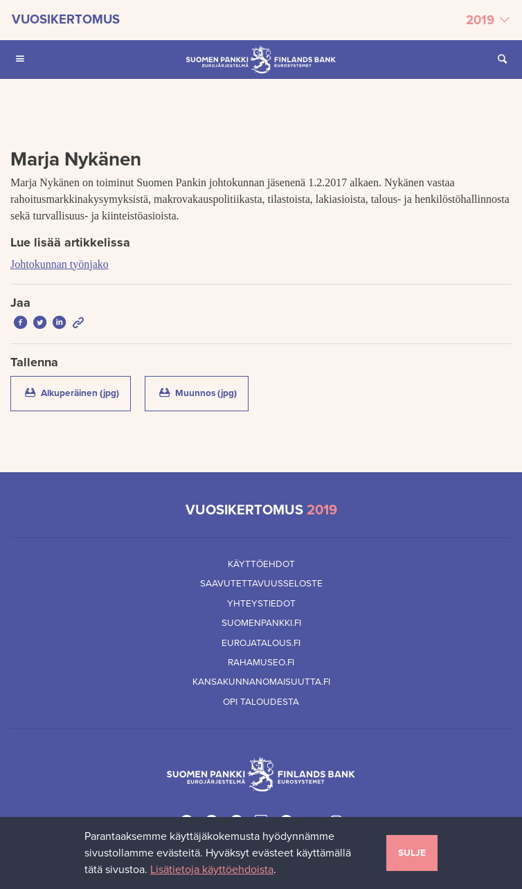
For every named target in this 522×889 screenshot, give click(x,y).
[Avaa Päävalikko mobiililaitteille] (20, 59)
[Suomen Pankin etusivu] (261, 59)
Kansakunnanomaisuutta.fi (261, 682)
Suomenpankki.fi (261, 623)
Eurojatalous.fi (261, 643)
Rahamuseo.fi (261, 662)
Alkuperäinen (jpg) (76, 392)
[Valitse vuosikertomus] (261, 20)
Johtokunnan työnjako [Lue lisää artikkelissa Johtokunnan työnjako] (59, 264)
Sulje (412, 853)
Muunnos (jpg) (202, 392)
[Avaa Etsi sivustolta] (502, 59)
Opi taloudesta (261, 702)
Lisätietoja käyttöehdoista (211, 870)
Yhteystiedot (261, 603)
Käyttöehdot (261, 564)
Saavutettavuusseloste (261, 583)
